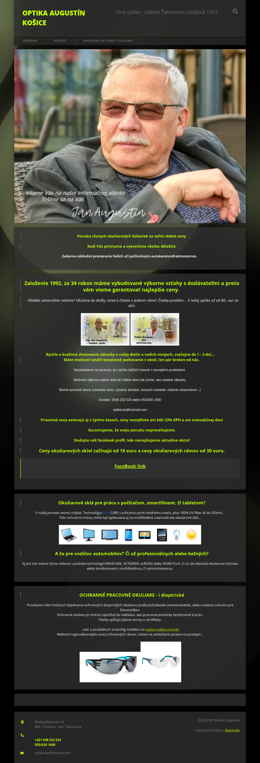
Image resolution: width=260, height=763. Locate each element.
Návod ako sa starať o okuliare (108, 40)
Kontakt (60, 40)
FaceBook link (130, 466)
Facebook (29, 40)
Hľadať (235, 11)
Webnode (232, 730)
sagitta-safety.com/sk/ (162, 629)
